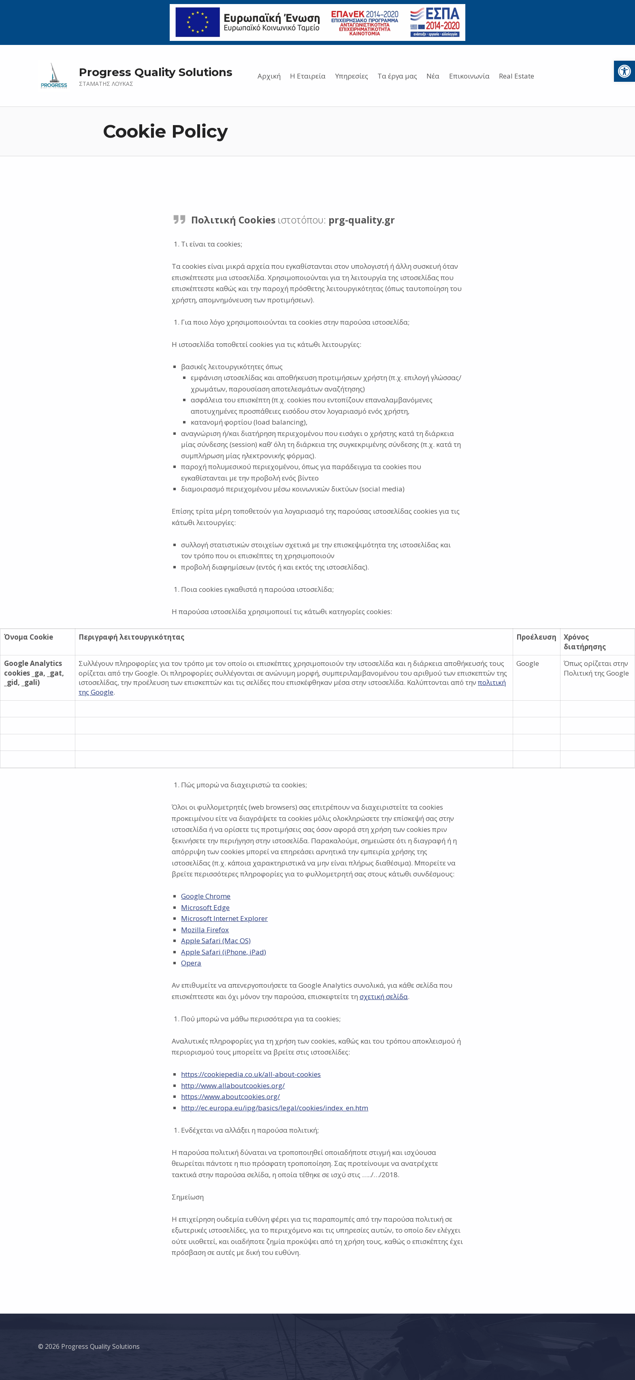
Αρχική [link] (269, 76)
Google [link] (102, 692)
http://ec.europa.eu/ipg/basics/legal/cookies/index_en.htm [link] (274, 1107)
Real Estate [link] (516, 76)
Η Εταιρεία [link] (308, 76)
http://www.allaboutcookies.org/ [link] (233, 1085)
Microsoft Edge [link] (205, 907)
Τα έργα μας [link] (397, 76)
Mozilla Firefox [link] (205, 929)
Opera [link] (191, 962)
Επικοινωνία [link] (469, 76)
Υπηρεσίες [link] (351, 76)
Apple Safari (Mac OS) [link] (216, 940)
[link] (624, 71)
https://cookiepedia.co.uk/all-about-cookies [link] (251, 1074)
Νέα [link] (432, 76)
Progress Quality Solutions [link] (155, 72)
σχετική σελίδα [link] (384, 996)
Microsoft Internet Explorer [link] (224, 918)
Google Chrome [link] (205, 896)
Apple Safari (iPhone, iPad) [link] (223, 952)
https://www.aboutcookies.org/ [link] (230, 1096)
